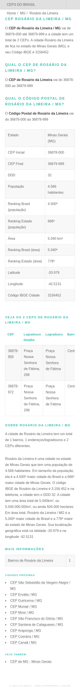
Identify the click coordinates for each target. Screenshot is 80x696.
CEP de (31, 661)
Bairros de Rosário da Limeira (30, 560)
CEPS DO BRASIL (21, 4)
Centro (73, 351)
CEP (23, 594)
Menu (73, 4)
